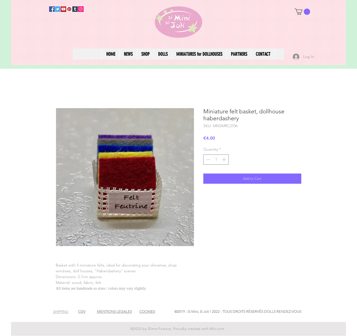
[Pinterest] (69, 9)
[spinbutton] (216, 159)
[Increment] (224, 159)
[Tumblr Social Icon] (75, 9)
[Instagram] (81, 9)
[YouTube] (63, 9)
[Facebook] (52, 9)
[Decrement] (207, 159)
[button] (302, 12)
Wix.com (217, 329)
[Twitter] (57, 9)
